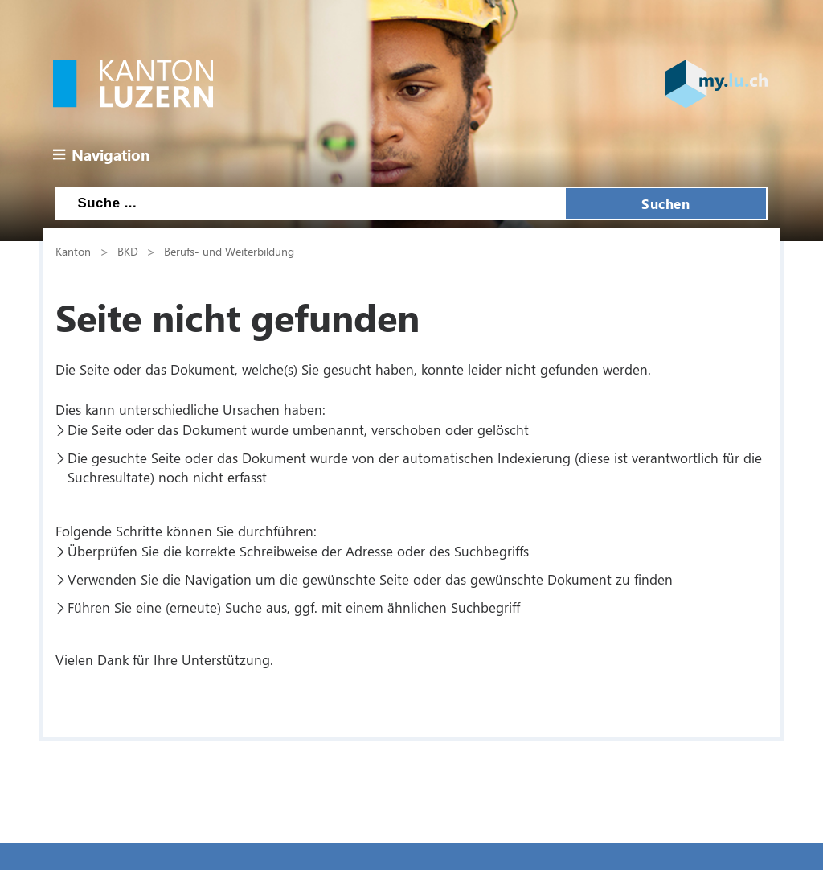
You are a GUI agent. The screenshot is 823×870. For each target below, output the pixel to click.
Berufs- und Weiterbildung (229, 251)
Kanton (73, 251)
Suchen (665, 203)
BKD (127, 251)
